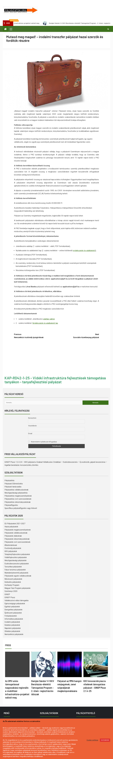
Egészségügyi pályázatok (15, 603)
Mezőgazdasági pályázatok (15, 560)
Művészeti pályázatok (13, 579)
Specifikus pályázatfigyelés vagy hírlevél (21, 508)
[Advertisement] (56, 357)
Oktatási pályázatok (12, 631)
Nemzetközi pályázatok (14, 634)
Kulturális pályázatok (13, 582)
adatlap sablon (49, 319)
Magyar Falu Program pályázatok (17, 588)
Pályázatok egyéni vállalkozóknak (18, 576)
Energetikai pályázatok (13, 610)
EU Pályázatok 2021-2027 (15, 524)
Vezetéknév (32, 426)
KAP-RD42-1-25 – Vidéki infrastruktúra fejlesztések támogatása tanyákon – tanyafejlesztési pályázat (55, 380)
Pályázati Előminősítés (14, 484)
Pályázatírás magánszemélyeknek (18, 496)
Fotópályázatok (11, 616)
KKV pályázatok (11, 551)
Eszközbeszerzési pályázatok (17, 564)
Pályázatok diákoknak (13, 536)
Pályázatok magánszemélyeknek (18, 530)
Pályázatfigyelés (11, 505)
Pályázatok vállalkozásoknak (16, 533)
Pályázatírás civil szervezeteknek (18, 499)
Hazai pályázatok (11, 527)
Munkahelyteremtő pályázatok (16, 573)
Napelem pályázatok (13, 628)
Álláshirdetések (11, 545)
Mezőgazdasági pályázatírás (16, 493)
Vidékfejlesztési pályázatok (16, 557)
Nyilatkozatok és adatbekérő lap (45, 323)
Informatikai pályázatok (14, 619)
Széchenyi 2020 (11, 591)
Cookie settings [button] (92, 740)
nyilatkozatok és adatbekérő (84, 250)
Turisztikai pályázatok (13, 567)
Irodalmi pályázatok (12, 622)
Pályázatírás (9, 480)
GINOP (7, 594)
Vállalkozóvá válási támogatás (17, 600)
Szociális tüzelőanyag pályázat (77, 336)
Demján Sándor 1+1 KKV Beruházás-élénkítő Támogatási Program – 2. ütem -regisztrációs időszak (42, 687)
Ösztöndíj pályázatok (13, 548)
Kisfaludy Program (12, 585)
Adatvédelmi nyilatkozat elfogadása (42, 442)
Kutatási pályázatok (12, 625)
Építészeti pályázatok (13, 613)
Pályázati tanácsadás (13, 487)
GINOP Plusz (10, 597)
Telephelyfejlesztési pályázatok (17, 554)
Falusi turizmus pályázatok (15, 570)
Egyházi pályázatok (12, 607)
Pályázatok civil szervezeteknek (17, 542)
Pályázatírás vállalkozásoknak (16, 490)
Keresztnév (32, 418)
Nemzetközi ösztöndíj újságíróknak (35, 336)
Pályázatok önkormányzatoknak (17, 539)
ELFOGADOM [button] (105, 740)
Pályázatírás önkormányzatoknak (18, 502)
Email (30, 433)
